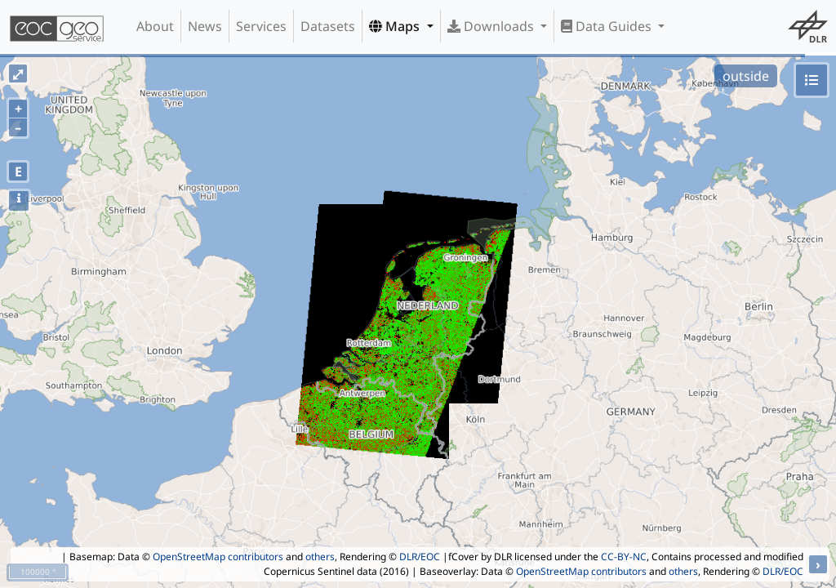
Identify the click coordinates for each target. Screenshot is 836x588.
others (320, 557)
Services (261, 26)
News (205, 26)
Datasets (327, 26)
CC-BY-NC (624, 557)
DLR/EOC (419, 557)
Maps (396, 26)
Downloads (492, 26)
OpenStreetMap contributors (218, 557)
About (155, 26)
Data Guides (608, 26)
